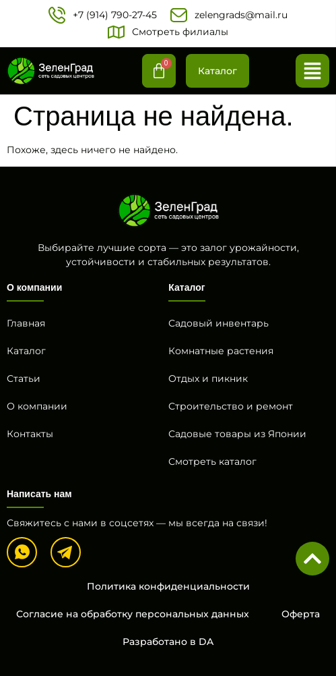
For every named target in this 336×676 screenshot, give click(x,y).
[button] (312, 71)
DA (206, 642)
